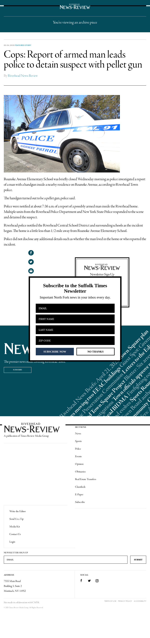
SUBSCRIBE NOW (54, 351)
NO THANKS (95, 351)
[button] (75, 288)
